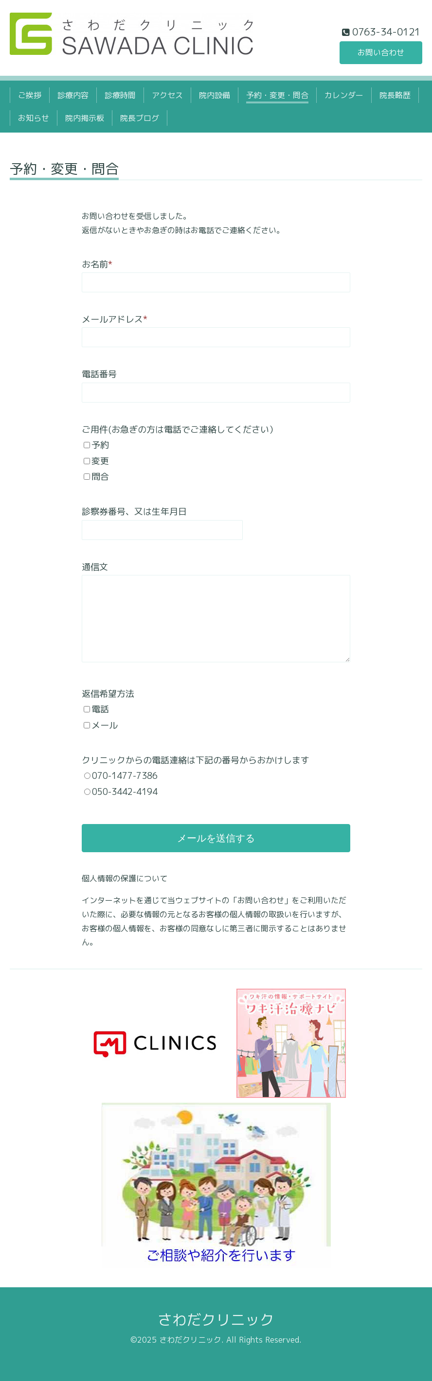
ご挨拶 (29, 95)
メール (104, 725)
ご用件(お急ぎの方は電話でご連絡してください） (180, 429)
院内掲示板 (84, 118)
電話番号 (99, 374)
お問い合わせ (381, 52)
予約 (100, 445)
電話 (100, 709)
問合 (100, 477)
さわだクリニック (216, 1320)
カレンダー (343, 95)
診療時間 (120, 95)
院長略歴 (395, 95)
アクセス (167, 95)
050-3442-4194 (125, 792)
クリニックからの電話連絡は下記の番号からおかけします (195, 760)
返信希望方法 (108, 694)
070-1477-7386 (125, 776)
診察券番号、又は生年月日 (134, 511)
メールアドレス (114, 319)
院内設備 (214, 95)
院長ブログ (139, 118)
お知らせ (33, 118)
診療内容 (73, 95)
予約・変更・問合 (277, 95)
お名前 (97, 264)
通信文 (95, 567)
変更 (100, 461)
